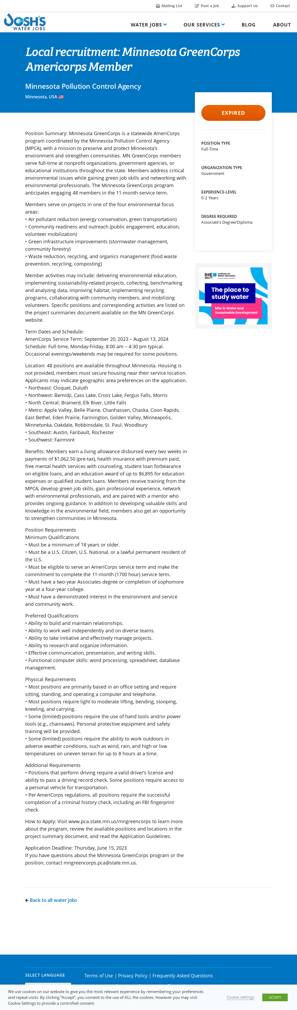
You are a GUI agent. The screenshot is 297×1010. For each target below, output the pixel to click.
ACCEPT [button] (275, 997)
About (282, 24)
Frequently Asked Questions (182, 975)
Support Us (245, 5)
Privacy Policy (132, 975)
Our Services (202, 24)
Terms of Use (98, 975)
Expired (233, 112)
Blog (249, 24)
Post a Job (207, 5)
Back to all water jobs (51, 900)
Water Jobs (146, 24)
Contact (280, 5)
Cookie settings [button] (240, 997)
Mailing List (169, 5)
